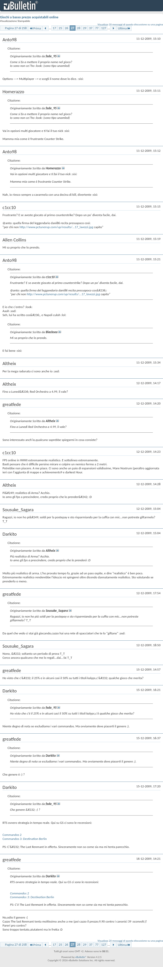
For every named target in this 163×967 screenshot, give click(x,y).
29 (84, 28)
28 (78, 28)
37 (90, 28)
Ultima (124, 28)
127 (103, 28)
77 (96, 28)
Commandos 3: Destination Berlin (25, 839)
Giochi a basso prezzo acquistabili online (29, 17)
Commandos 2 (12, 835)
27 (72, 28)
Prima (35, 28)
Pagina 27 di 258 (16, 28)
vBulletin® (81, 957)
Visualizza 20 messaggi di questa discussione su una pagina (130, 24)
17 (54, 28)
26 (66, 28)
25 (60, 28)
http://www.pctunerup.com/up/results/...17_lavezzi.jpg (56, 227)
